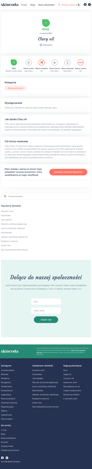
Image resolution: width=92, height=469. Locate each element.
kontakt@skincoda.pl (10, 461)
